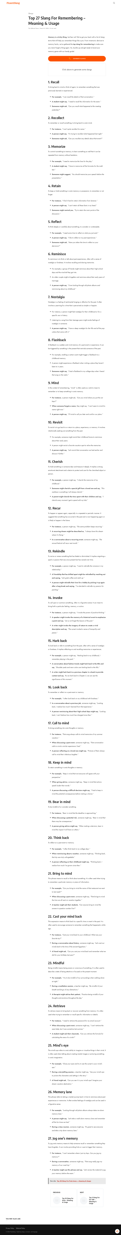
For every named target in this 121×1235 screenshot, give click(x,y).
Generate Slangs (77, 58)
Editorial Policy (20, 1228)
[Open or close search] (114, 3)
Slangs (30, 13)
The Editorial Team (33, 28)
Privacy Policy (10, 1228)
